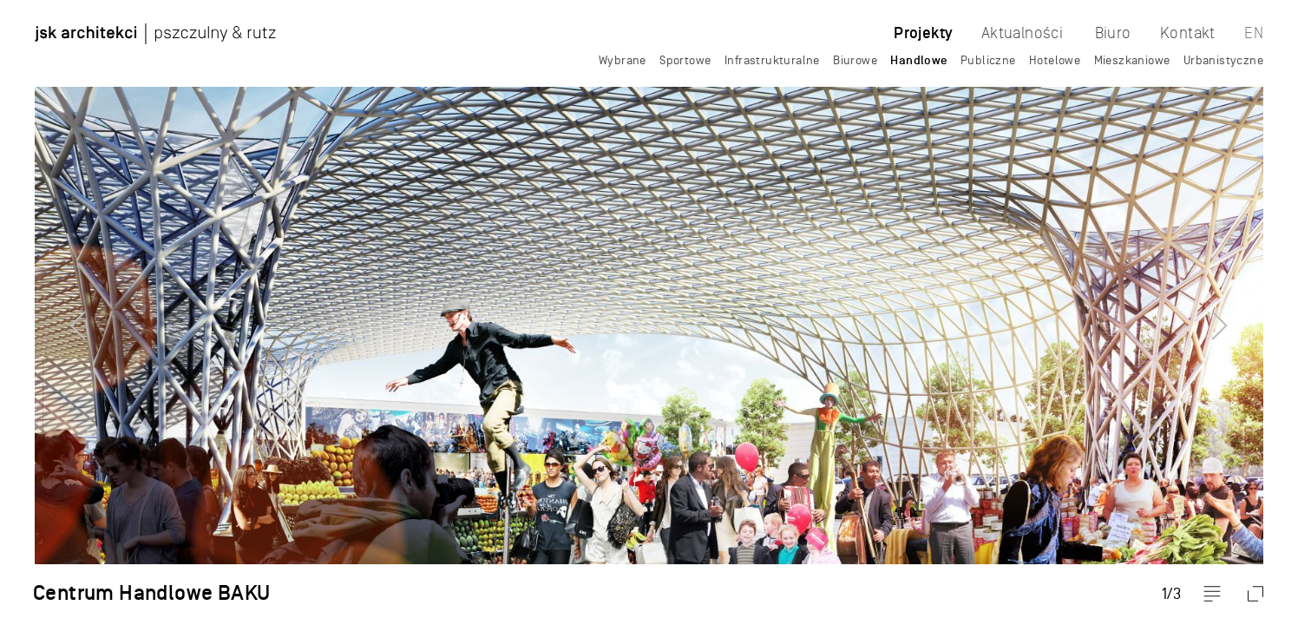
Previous (47, 312)
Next (1250, 312)
